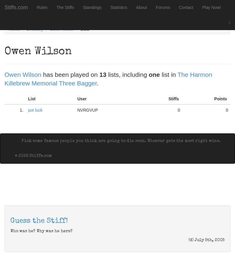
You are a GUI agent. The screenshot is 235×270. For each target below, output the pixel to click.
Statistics (119, 7)
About (141, 7)
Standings (92, 7)
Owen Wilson (22, 74)
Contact (186, 7)
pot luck (35, 110)
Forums (163, 7)
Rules (42, 7)
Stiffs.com (16, 7)
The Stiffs (65, 7)
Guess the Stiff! (39, 221)
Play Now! (211, 7)
